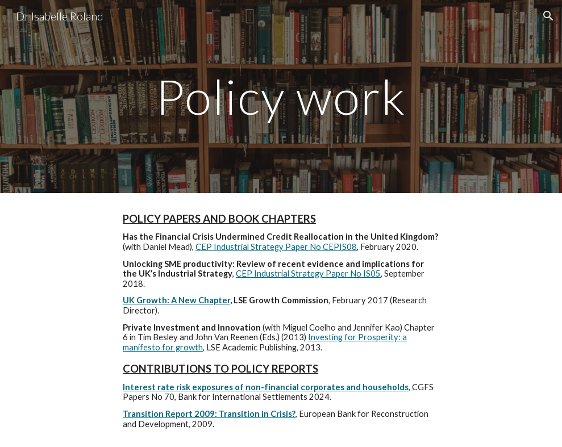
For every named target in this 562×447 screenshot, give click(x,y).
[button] (548, 16)
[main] (281, 96)
